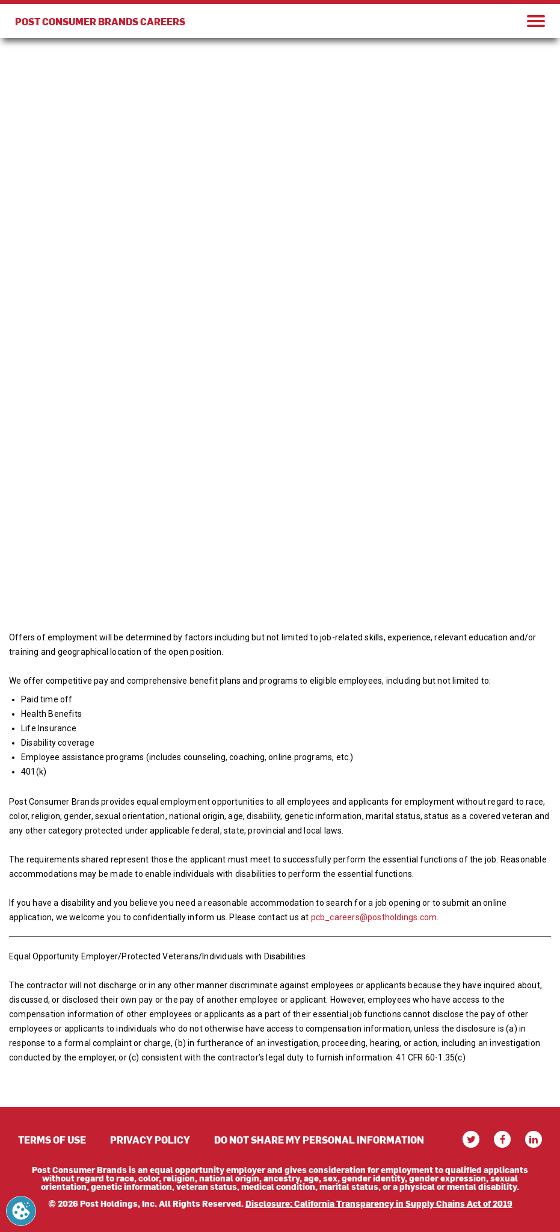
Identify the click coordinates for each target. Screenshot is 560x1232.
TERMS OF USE (52, 1139)
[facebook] (502, 1139)
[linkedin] (533, 1139)
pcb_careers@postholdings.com (374, 917)
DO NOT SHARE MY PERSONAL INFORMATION (319, 1139)
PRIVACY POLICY (150, 1139)
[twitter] (471, 1139)
